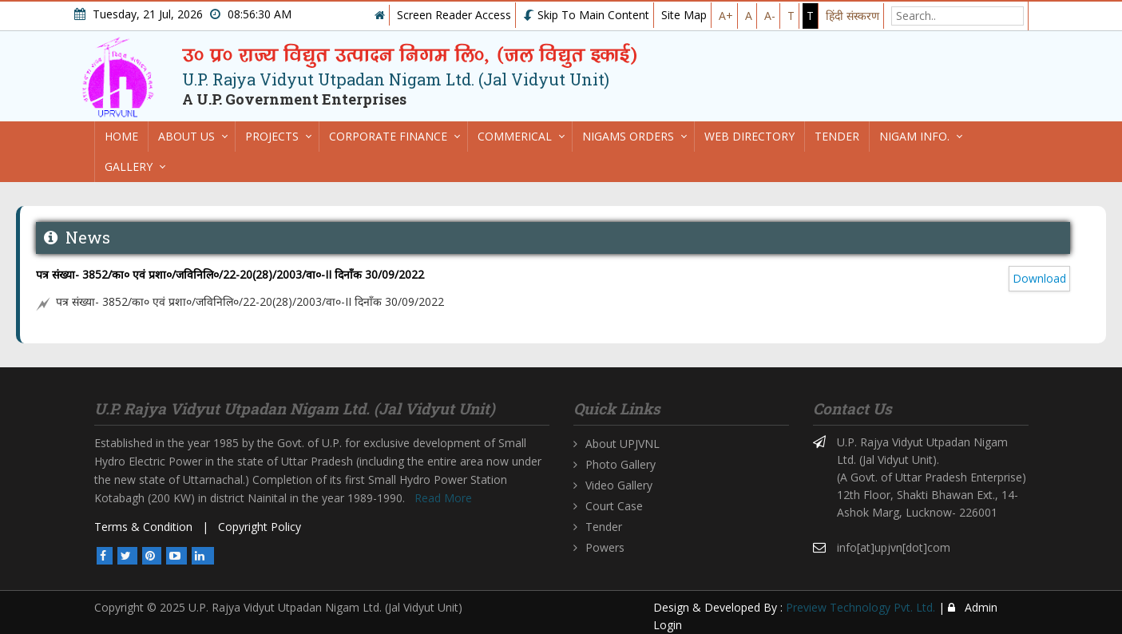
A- (769, 15)
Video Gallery (618, 485)
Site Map (684, 14)
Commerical (515, 136)
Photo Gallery (620, 464)
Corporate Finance (388, 136)
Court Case (614, 505)
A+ (726, 15)
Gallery (129, 166)
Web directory (749, 136)
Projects (272, 136)
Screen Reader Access (454, 14)
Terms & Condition (143, 526)
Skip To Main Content (586, 14)
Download (1039, 278)
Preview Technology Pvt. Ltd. (860, 607)
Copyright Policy (259, 526)
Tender (837, 136)
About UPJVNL (622, 443)
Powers (604, 547)
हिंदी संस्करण (852, 15)
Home (121, 136)
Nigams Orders (628, 136)
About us (186, 136)
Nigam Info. (914, 136)
